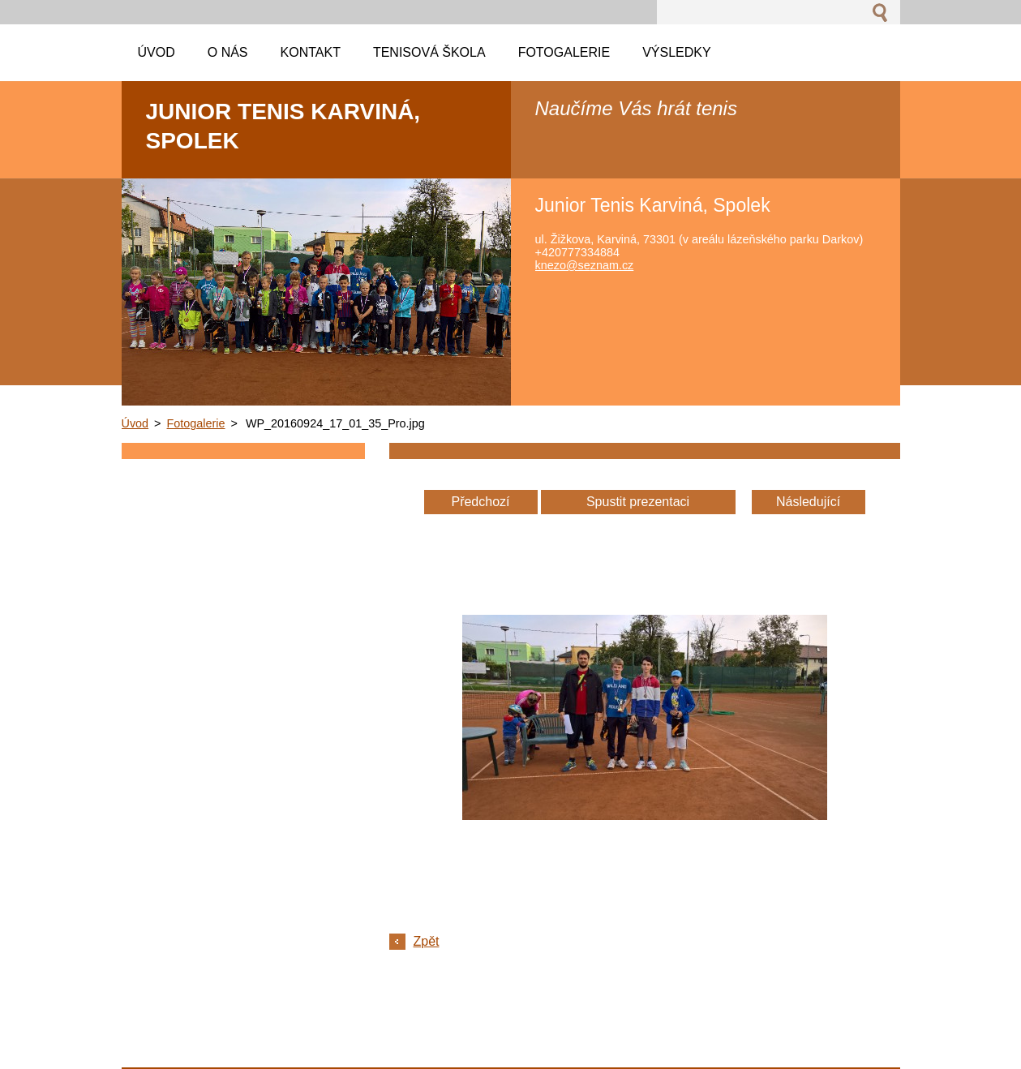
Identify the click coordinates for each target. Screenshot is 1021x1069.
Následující (808, 502)
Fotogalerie (196, 423)
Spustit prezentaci (637, 502)
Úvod (135, 423)
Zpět (427, 941)
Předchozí (480, 502)
